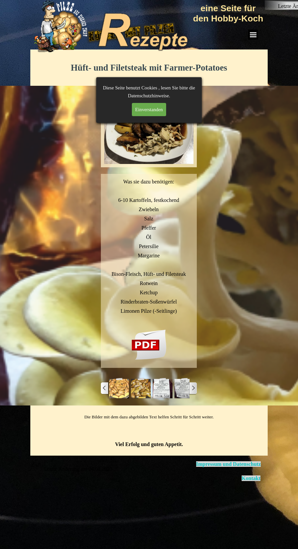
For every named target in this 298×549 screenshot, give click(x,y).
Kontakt (251, 478)
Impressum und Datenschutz (228, 464)
